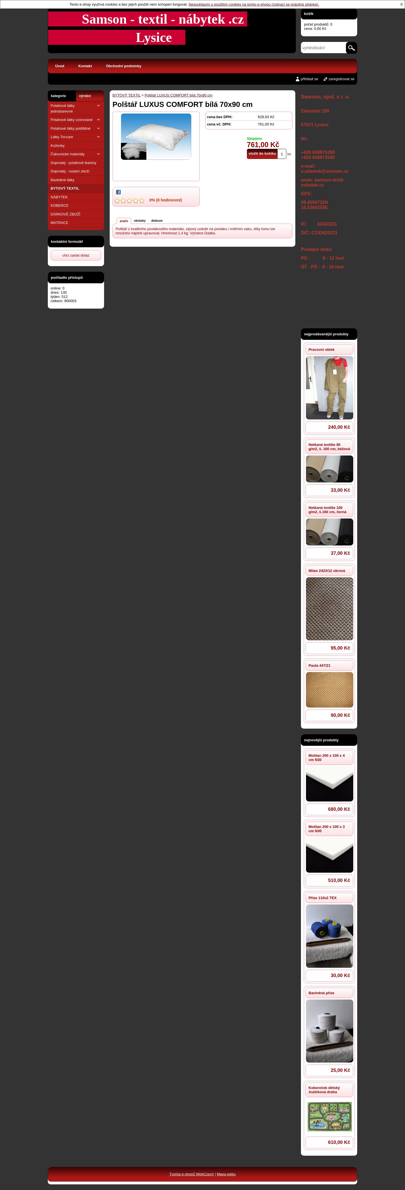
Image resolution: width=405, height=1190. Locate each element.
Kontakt (85, 66)
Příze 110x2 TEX (323, 898)
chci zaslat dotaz (75, 255)
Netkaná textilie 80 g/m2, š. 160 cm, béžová (329, 447)
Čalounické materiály (76, 154)
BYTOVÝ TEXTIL (65, 188)
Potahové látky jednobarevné (76, 108)
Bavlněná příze (321, 993)
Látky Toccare (76, 137)
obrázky (140, 220)
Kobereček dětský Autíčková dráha (324, 1090)
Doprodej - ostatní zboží (70, 171)
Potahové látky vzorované (76, 119)
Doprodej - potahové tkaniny (73, 163)
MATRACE (59, 223)
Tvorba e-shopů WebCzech (191, 1174)
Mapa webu (226, 1174)
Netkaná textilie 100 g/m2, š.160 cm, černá (327, 510)
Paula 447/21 (319, 665)
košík (308, 14)
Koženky (58, 145)
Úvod (59, 66)
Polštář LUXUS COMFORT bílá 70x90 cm (178, 95)
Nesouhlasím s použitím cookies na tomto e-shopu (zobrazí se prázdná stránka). (254, 4)
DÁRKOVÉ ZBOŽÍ (65, 214)
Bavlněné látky (63, 180)
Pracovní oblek (321, 349)
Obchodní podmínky (123, 66)
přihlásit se (309, 79)
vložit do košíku (262, 153)
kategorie (58, 96)
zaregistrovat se (341, 79)
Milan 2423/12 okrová (327, 571)
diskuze (157, 220)
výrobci (85, 96)
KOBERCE (60, 205)
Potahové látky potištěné (76, 128)
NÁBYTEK (59, 197)
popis (124, 221)
